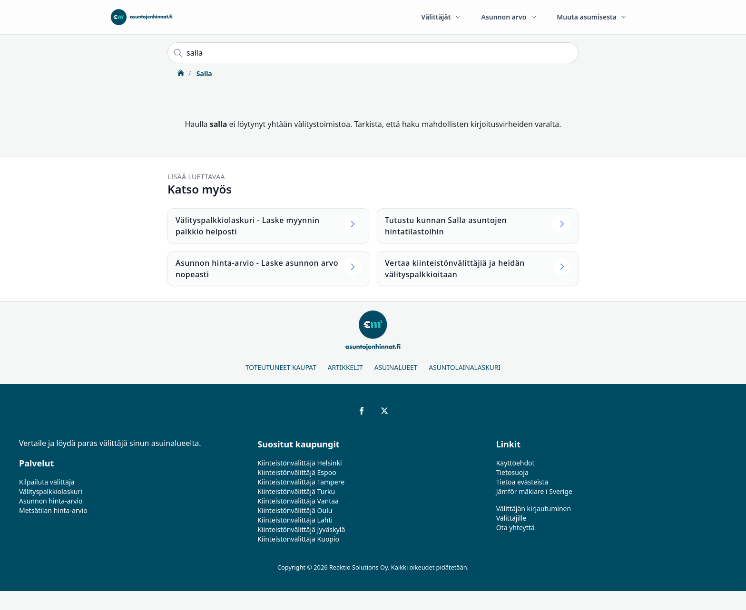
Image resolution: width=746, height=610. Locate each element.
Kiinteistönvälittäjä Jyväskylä (301, 529)
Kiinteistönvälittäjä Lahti (295, 519)
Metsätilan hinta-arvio (53, 510)
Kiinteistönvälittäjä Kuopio (298, 538)
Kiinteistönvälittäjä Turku (296, 491)
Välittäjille (511, 518)
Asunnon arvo (509, 16)
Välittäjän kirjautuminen (533, 508)
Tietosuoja (512, 472)
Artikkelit (345, 367)
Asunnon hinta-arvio (51, 500)
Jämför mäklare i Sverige (534, 491)
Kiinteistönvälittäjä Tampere (300, 481)
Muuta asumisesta (592, 16)
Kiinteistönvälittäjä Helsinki (299, 462)
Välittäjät (441, 16)
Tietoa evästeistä (522, 481)
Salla (203, 73)
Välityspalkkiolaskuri (50, 491)
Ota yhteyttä (515, 527)
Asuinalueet (396, 367)
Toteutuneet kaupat (280, 367)
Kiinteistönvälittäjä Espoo (296, 472)
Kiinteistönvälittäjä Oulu (294, 510)
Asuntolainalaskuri (465, 367)
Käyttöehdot (515, 462)
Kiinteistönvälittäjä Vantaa (298, 500)
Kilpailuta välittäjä (46, 481)
